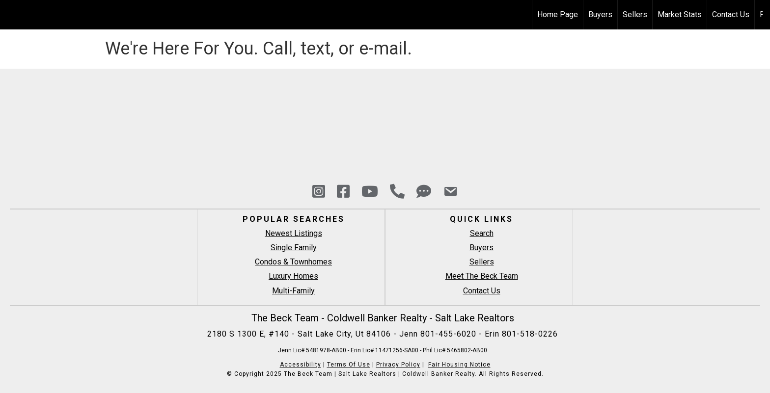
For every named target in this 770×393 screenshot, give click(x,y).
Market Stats (680, 14)
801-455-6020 (449, 334)
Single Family (294, 247)
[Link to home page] (12, 14)
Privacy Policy (398, 364)
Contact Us (730, 14)
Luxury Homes (293, 276)
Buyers (600, 14)
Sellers (635, 14)
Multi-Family (293, 290)
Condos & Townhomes (293, 261)
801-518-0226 (530, 334)
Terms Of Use (348, 364)
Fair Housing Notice (459, 364)
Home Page (557, 14)
